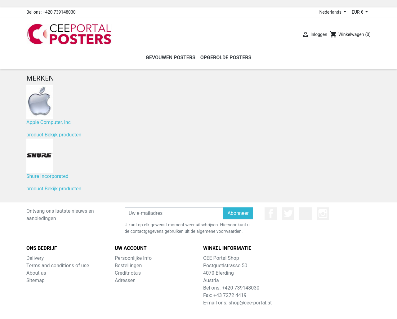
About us (36, 273)
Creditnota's (128, 273)
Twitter (288, 213)
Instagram (323, 213)
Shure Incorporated (47, 176)
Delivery (35, 258)
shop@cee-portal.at (250, 303)
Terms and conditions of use (57, 265)
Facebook (271, 213)
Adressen (125, 280)
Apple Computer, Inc (48, 122)
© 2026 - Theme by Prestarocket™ (199, 310)
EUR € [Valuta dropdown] (358, 12)
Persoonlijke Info (133, 258)
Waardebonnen (131, 288)
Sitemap (35, 280)
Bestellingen (128, 265)
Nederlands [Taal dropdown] (331, 12)
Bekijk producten (63, 135)
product (34, 135)
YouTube (305, 213)
